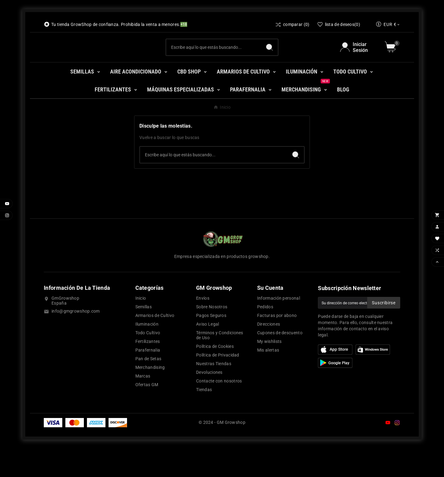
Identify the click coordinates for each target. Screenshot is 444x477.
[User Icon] (358, 61)
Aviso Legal (207, 352)
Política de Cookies (215, 374)
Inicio (140, 326)
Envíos (202, 326)
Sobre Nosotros (211, 335)
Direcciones (268, 352)
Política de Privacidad (217, 383)
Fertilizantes (147, 369)
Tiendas (204, 418)
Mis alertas (268, 378)
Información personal (278, 326)
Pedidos (265, 335)
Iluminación (146, 352)
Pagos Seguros (211, 343)
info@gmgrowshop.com (75, 339)
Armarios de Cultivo (155, 343)
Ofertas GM (146, 413)
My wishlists (269, 369)
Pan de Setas (148, 387)
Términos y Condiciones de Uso (219, 364)
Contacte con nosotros (219, 409)
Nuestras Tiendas (213, 392)
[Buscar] (213, 61)
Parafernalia (147, 378)
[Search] (269, 61)
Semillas (143, 335)
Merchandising (150, 395)
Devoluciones (209, 400)
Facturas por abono (277, 343)
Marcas (142, 404)
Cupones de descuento (279, 361)
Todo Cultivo (147, 361)
